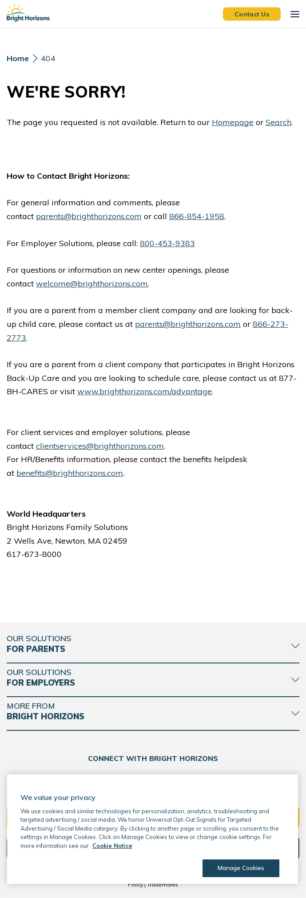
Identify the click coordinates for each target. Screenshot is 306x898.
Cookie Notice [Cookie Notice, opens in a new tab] (112, 845)
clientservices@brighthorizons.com (100, 446)
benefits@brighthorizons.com (69, 473)
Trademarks (162, 884)
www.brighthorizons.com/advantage (144, 391)
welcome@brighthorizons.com (92, 283)
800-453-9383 (167, 243)
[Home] (18, 61)
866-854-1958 (196, 216)
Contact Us (251, 14)
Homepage (233, 122)
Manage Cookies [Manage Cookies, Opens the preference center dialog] (239, 867)
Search (278, 122)
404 (48, 58)
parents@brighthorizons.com (89, 216)
